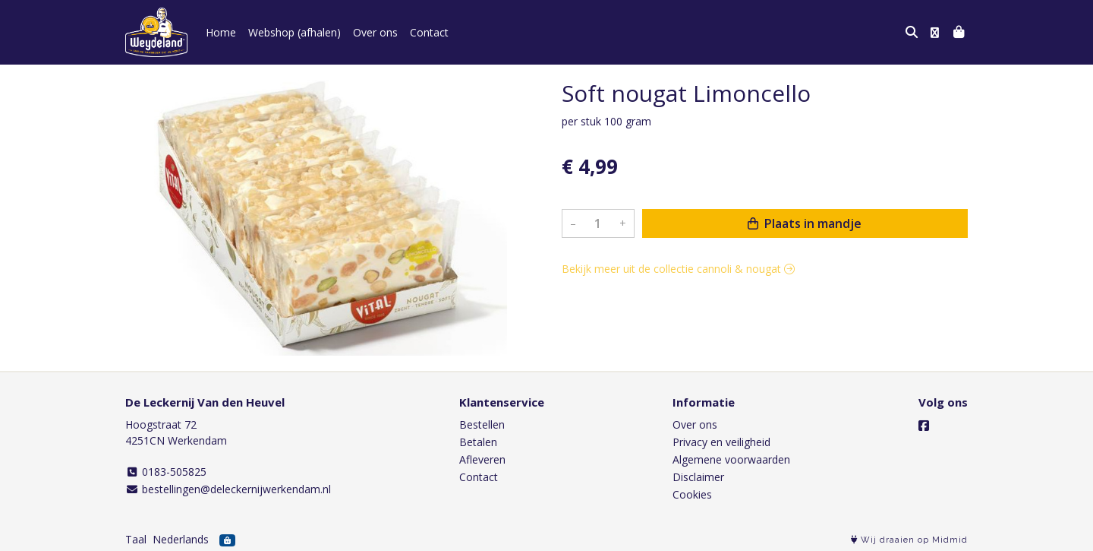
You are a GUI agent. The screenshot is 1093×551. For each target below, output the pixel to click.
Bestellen (482, 424)
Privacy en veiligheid (721, 442)
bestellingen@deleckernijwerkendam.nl (228, 489)
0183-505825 (165, 471)
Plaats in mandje (804, 223)
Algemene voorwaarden (731, 459)
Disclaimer (698, 477)
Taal (135, 539)
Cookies (692, 494)
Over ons (375, 32)
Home (221, 32)
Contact (429, 32)
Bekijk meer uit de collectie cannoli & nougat (678, 268)
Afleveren (482, 459)
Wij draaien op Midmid (909, 540)
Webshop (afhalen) (294, 32)
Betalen (478, 442)
